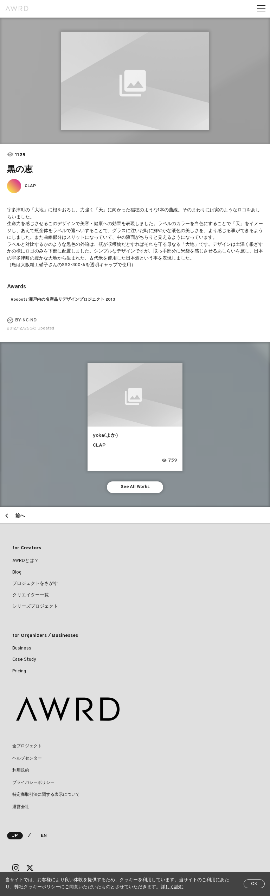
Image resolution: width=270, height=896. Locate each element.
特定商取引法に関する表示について (46, 795)
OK (254, 884)
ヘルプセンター (27, 758)
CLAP (30, 186)
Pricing (19, 671)
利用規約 (20, 770)
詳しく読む (172, 887)
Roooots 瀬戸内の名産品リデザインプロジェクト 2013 (63, 299)
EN (44, 836)
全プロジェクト (27, 746)
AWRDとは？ (25, 561)
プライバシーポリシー (33, 783)
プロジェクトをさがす (35, 584)
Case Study (24, 660)
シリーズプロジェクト (35, 606)
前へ (20, 516)
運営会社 (20, 807)
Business (21, 648)
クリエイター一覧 (30, 595)
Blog (16, 572)
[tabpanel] (135, 81)
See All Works (135, 487)
